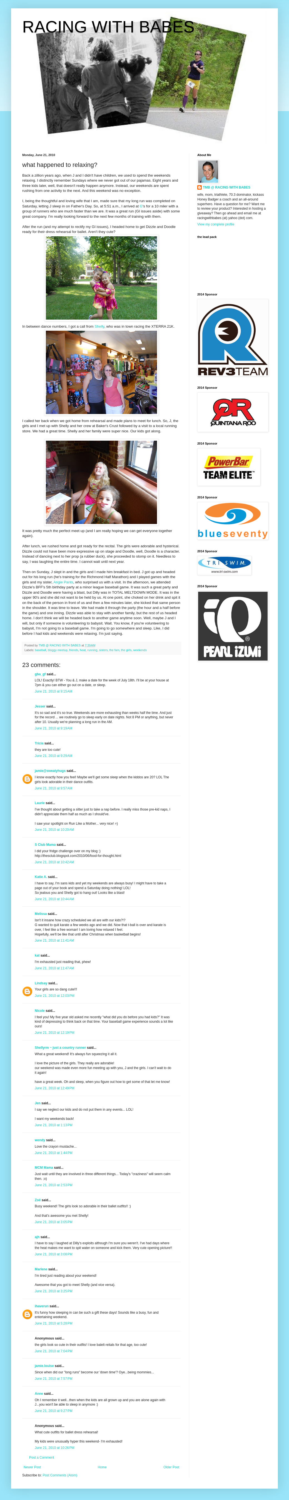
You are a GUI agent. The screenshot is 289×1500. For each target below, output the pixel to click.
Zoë (38, 1200)
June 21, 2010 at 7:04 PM (54, 1351)
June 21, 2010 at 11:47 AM (54, 968)
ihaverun (42, 1306)
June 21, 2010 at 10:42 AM (54, 862)
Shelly (99, 326)
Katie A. (41, 877)
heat (83, 650)
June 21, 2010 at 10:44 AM (54, 899)
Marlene (41, 1269)
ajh (37, 1237)
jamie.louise (44, 1366)
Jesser (40, 706)
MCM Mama (44, 1168)
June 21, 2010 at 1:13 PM (54, 1125)
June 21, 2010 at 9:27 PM (54, 1411)
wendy (40, 1140)
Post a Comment (41, 1457)
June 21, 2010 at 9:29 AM (53, 756)
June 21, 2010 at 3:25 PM (54, 1291)
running (92, 650)
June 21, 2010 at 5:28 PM (54, 1323)
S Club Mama (45, 845)
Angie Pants (63, 582)
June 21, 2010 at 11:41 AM (54, 940)
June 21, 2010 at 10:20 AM (54, 830)
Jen (38, 1103)
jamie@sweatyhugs (50, 771)
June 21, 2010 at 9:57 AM (53, 788)
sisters (103, 650)
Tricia (39, 743)
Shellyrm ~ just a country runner (60, 1048)
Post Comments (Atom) (60, 1475)
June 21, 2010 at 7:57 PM (54, 1379)
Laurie (40, 803)
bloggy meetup (58, 650)
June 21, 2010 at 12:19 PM (54, 1033)
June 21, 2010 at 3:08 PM (54, 1254)
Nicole (40, 1011)
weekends (140, 650)
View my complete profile (215, 224)
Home (102, 1467)
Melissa (41, 914)
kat (37, 955)
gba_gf (41, 674)
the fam (114, 650)
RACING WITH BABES (108, 26)
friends (73, 650)
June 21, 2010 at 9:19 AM (53, 728)
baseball (40, 650)
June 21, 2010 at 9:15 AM (53, 691)
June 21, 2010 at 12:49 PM (54, 1088)
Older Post (171, 1467)
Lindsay (41, 983)
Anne (39, 1394)
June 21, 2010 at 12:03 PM (54, 996)
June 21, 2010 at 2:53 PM (54, 1185)
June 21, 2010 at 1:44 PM (54, 1153)
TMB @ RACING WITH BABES (226, 187)
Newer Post (32, 1467)
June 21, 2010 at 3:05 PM (54, 1222)
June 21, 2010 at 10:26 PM (54, 1448)
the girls (126, 650)
